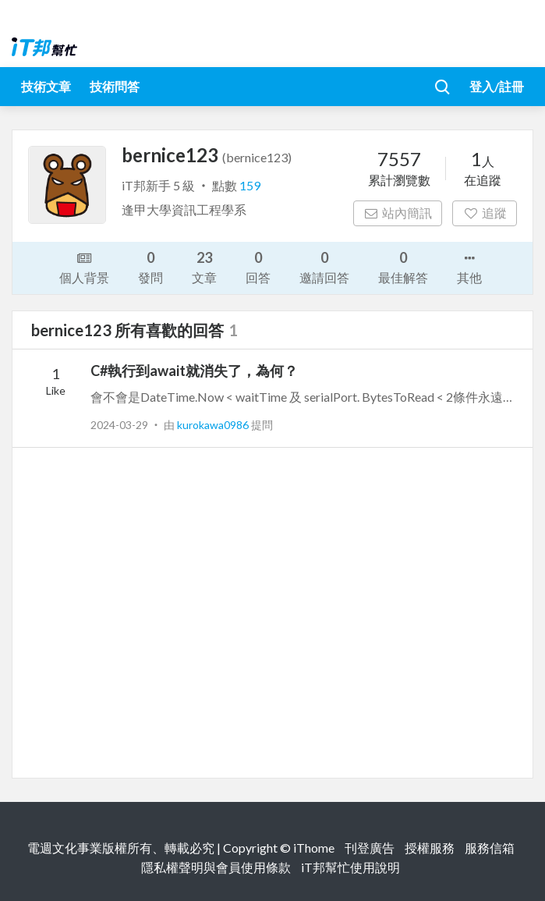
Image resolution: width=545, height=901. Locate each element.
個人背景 (84, 267)
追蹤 (484, 212)
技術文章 (46, 86)
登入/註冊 (496, 86)
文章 (204, 266)
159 (249, 185)
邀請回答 (324, 266)
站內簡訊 (398, 212)
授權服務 (430, 847)
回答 (258, 266)
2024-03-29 (119, 424)
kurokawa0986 (214, 424)
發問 (150, 266)
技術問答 (115, 86)
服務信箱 (490, 847)
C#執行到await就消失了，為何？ (194, 370)
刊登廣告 (370, 847)
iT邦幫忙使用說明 (350, 867)
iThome (313, 847)
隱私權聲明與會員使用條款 (216, 867)
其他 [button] (469, 267)
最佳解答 (403, 266)
